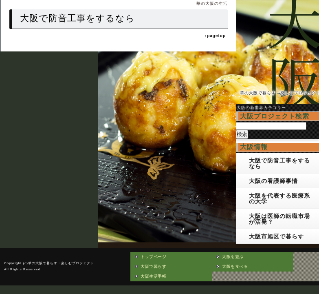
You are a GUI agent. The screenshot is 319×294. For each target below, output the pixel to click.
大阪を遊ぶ (233, 256)
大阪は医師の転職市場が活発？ (279, 219)
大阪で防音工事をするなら (279, 163)
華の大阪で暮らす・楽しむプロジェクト (61, 263)
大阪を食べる (235, 266)
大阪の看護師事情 (273, 181)
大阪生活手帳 (154, 276)
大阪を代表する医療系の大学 (279, 198)
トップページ (154, 256)
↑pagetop (215, 35)
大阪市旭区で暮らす (276, 236)
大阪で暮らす (154, 266)
